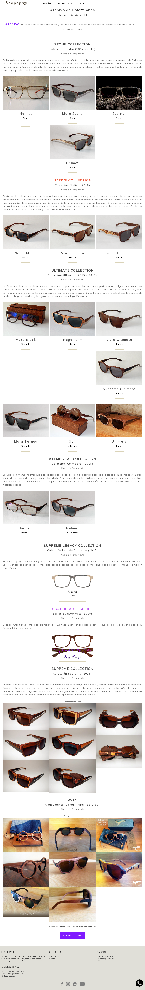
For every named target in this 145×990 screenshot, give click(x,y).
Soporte (82, 10)
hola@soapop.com (15, 974)
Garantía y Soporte (105, 956)
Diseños (48, 3)
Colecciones (72, 935)
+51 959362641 (19, 972)
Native (26, 255)
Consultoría (54, 956)
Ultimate (26, 341)
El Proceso (53, 961)
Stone (26, 117)
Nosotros (65, 3)
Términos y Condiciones (107, 959)
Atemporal (26, 530)
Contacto (82, 3)
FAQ (98, 961)
